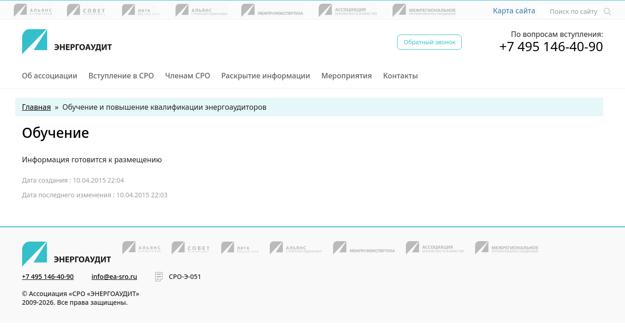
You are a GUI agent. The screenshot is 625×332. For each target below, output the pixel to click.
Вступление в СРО (121, 76)
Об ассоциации (49, 76)
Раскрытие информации (265, 76)
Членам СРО (187, 76)
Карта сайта (514, 11)
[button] (607, 11)
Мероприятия (346, 76)
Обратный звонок (429, 42)
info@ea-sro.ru (114, 276)
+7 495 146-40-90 (551, 46)
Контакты (400, 76)
